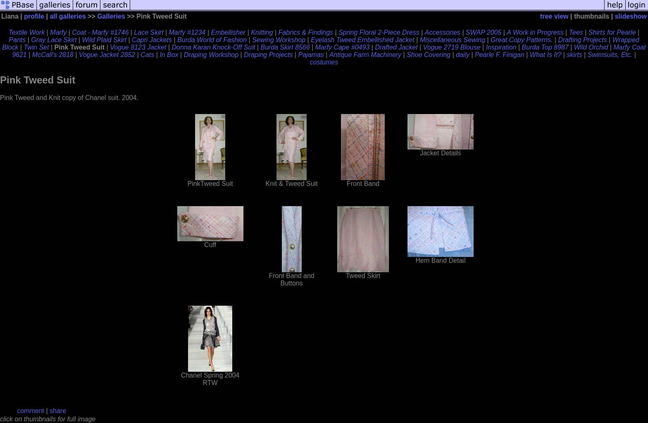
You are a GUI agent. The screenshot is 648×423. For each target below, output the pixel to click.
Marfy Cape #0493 (342, 47)
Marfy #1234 (187, 32)
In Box (169, 54)
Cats (147, 54)
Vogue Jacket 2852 (107, 54)
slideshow (631, 16)
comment (30, 410)
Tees (576, 32)
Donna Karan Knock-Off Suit (213, 47)
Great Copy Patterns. (522, 39)
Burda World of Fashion (212, 39)
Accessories (442, 32)
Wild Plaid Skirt (104, 39)
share (58, 410)
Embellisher (228, 32)
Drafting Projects (582, 39)
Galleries (111, 16)
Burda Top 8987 (545, 47)
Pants (17, 39)
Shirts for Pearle (612, 32)
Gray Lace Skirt (53, 39)
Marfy (58, 32)
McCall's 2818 (53, 54)
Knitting (262, 32)
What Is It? (545, 54)
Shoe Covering (428, 54)
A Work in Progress (535, 32)
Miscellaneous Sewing (452, 39)
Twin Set (36, 47)
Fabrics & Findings (306, 32)
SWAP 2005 (483, 32)
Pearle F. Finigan (499, 54)
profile (34, 16)
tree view (554, 16)
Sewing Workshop (278, 39)
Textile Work (27, 32)
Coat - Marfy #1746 (100, 32)
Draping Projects (268, 54)
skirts (574, 54)
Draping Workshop (211, 54)
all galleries (68, 16)
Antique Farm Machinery (365, 54)
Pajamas (311, 54)
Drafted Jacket (396, 47)
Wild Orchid (591, 47)
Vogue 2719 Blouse (452, 47)
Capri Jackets (152, 39)
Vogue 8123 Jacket (138, 47)
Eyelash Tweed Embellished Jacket (363, 39)
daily (462, 54)
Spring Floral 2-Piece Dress (378, 32)
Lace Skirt (148, 32)
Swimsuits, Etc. (610, 54)
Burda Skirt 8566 (285, 47)
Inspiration (501, 47)
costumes (324, 62)
